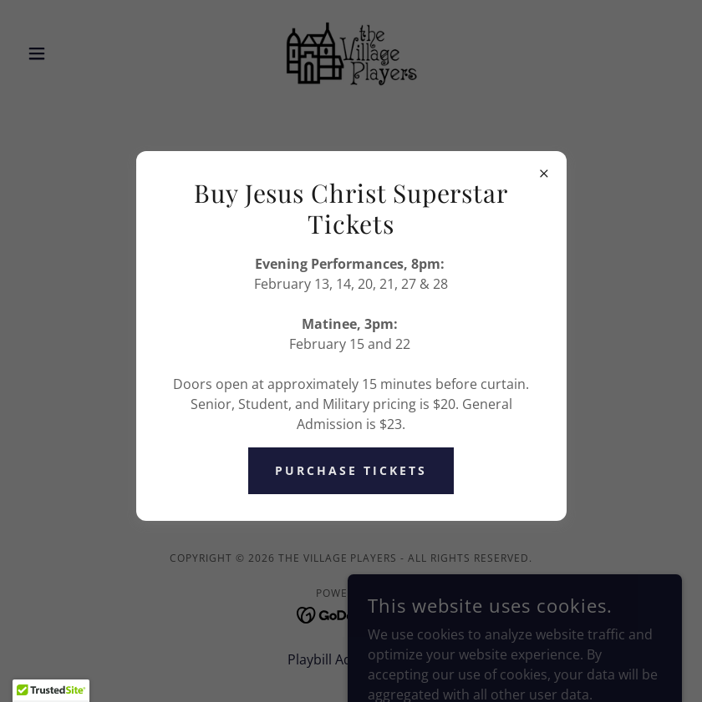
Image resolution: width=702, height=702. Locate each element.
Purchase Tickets (351, 470)
